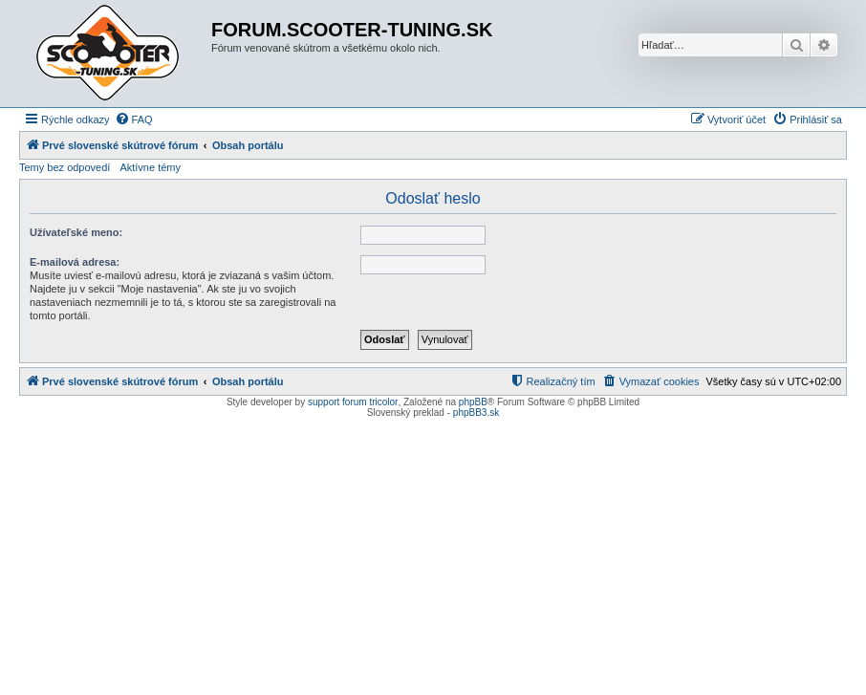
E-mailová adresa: (74, 262)
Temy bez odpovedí (64, 167)
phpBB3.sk (476, 412)
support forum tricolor (353, 402)
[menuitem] (134, 119)
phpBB (473, 402)
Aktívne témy (150, 167)
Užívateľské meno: (76, 232)
